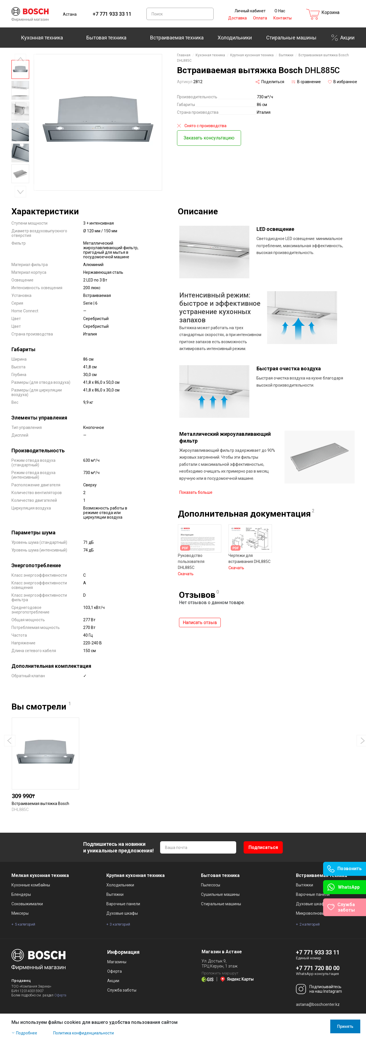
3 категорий (120, 924)
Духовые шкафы (122, 913)
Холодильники (235, 38)
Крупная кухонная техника (252, 55)
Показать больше (195, 489)
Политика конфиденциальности (83, 1033)
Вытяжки (286, 55)
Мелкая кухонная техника (40, 875)
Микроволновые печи (316, 913)
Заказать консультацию (209, 138)
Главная (183, 55)
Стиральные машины (291, 38)
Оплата (260, 18)
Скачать (186, 570)
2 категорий (309, 924)
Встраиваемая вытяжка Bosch (40, 803)
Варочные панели (123, 904)
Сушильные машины (220, 894)
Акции (347, 38)
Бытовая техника (106, 38)
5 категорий (25, 924)
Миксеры (20, 913)
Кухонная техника (42, 38)
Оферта (60, 995)
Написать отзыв (200, 619)
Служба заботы (121, 990)
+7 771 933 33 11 (112, 14)
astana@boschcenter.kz (318, 1004)
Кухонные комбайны (30, 885)
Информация (123, 952)
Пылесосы (210, 885)
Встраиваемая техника (177, 38)
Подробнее (26, 1033)
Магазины (116, 962)
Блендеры (21, 894)
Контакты (282, 18)
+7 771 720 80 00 (317, 968)
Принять (345, 1026)
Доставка (237, 18)
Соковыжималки (27, 904)
